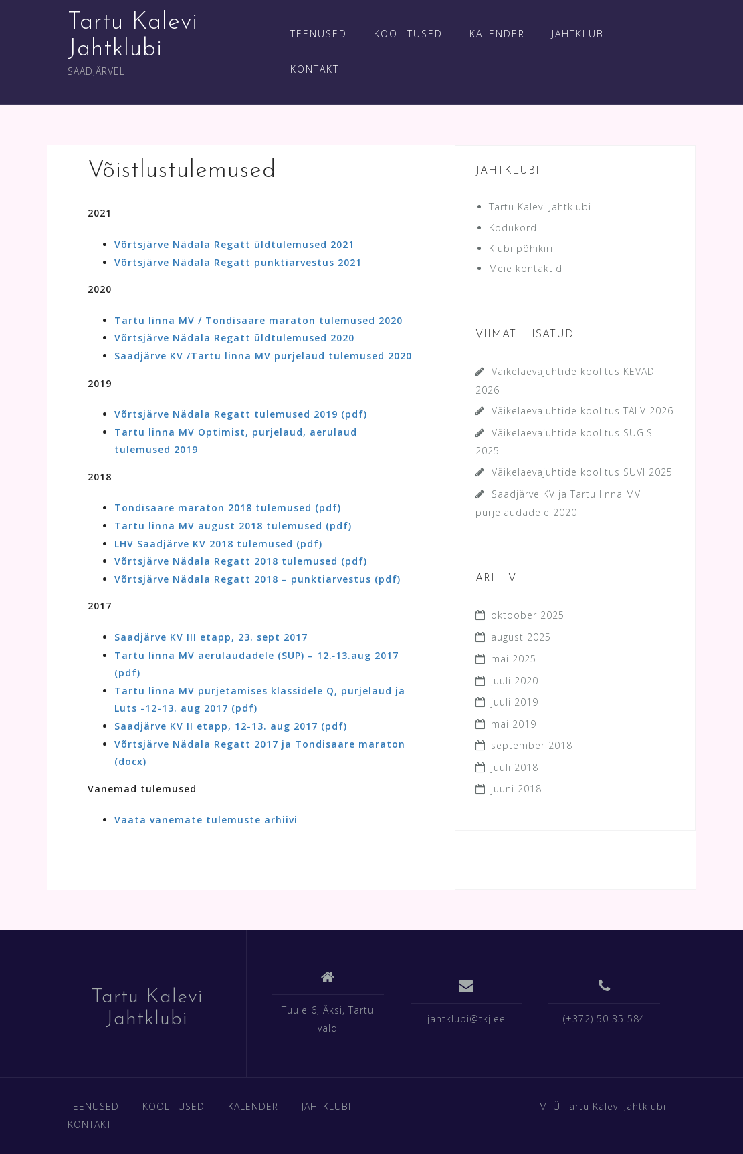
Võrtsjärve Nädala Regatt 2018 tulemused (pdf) (240, 561)
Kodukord (513, 227)
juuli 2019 (514, 702)
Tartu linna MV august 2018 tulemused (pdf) (233, 525)
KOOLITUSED (408, 33)
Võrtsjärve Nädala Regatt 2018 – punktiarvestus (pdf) (257, 579)
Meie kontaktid (525, 268)
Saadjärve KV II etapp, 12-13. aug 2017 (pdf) (230, 726)
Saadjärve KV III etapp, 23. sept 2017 (211, 637)
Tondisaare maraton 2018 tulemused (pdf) (227, 507)
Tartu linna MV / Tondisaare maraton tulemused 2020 (258, 320)
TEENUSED (318, 33)
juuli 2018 (514, 767)
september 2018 (531, 745)
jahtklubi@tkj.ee (466, 1018)
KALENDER (497, 33)
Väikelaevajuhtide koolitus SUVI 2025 (582, 472)
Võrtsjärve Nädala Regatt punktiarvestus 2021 (238, 262)
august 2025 (521, 637)
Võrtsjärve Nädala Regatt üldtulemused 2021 (234, 244)
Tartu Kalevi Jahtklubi (540, 206)
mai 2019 (513, 724)
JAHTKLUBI (579, 33)
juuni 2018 (516, 788)
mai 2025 (513, 658)
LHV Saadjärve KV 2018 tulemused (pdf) (218, 543)
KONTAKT (314, 69)
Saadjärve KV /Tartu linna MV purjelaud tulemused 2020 (263, 355)
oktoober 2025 (527, 615)
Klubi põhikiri (521, 248)
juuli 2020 (514, 680)
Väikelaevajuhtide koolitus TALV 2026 (582, 410)
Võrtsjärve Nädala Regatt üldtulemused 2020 (234, 337)
